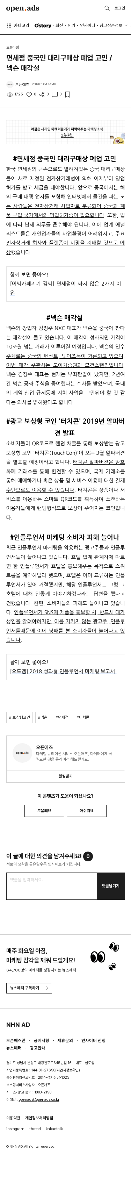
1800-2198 (43, 1092)
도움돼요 (44, 810)
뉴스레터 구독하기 (29, 987)
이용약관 (13, 1117)
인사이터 (87, 25)
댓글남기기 (110, 885)
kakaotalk (54, 1128)
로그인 (120, 8)
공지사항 (41, 1040)
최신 (59, 25)
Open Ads (22, 8)
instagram (15, 1128)
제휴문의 (65, 1040)
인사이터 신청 (93, 1040)
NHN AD (18, 1024)
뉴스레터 (14, 1047)
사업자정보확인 (68, 1070)
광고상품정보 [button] (111, 25)
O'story (43, 25)
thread (35, 1128)
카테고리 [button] (18, 25)
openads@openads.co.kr (39, 1099)
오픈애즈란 (16, 1040)
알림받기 (66, 776)
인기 (71, 25)
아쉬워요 (87, 810)
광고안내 (37, 1047)
